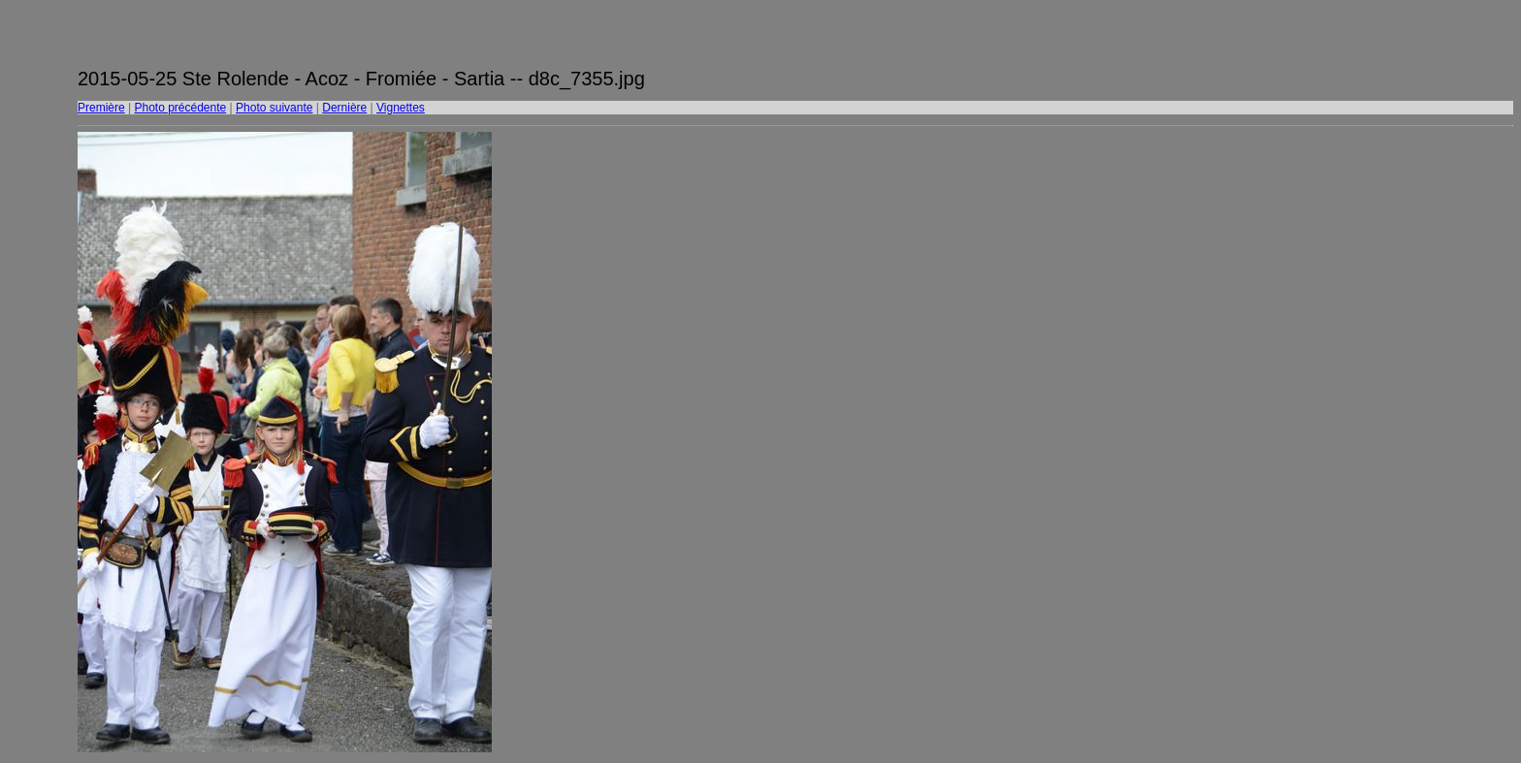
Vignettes (400, 107)
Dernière (344, 107)
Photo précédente (180, 107)
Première (101, 107)
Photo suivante (274, 107)
